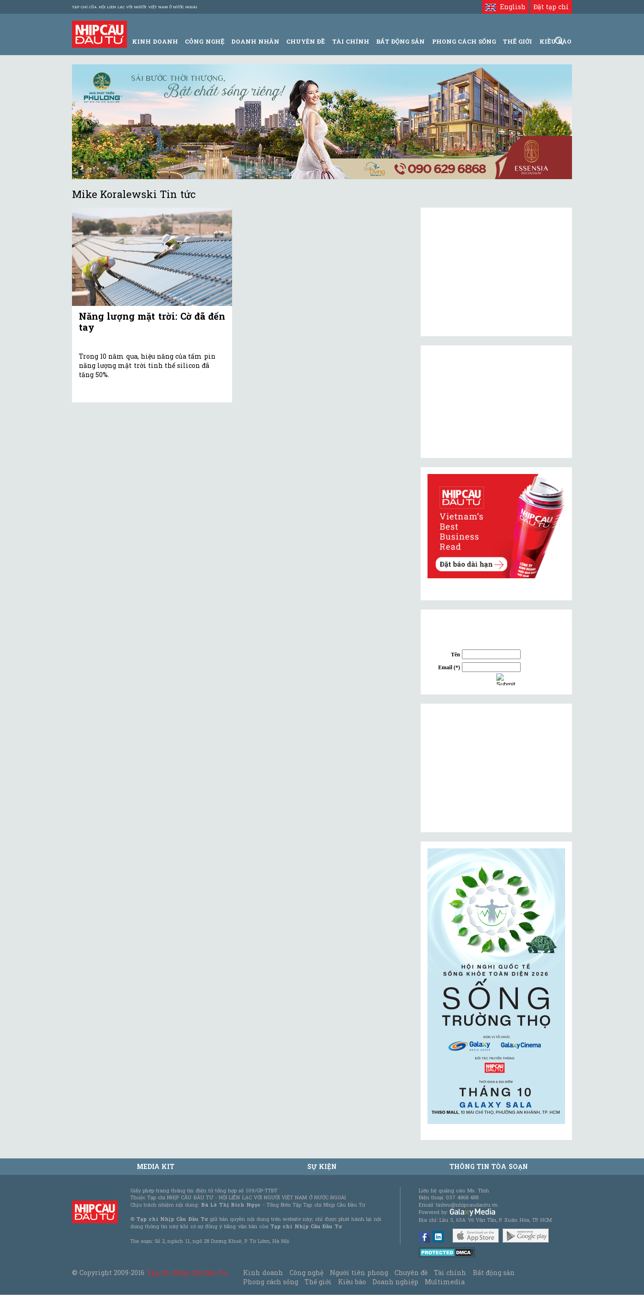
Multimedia (445, 1281)
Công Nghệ (204, 41)
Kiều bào (352, 1281)
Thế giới (517, 41)
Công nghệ (306, 1272)
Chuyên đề (305, 41)
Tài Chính (350, 41)
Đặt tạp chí (551, 6)
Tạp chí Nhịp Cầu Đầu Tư (187, 1272)
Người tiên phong (359, 1272)
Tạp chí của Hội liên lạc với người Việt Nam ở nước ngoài (134, 7)
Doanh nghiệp (395, 1281)
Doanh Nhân (255, 41)
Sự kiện (322, 1166)
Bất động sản (400, 41)
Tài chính (450, 1272)
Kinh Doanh (155, 41)
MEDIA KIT (155, 1166)
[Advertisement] (496, 768)
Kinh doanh (263, 1272)
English (505, 6)
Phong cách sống (270, 1281)
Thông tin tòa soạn (489, 1166)
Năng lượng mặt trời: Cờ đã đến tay (152, 321)
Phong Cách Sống (464, 41)
